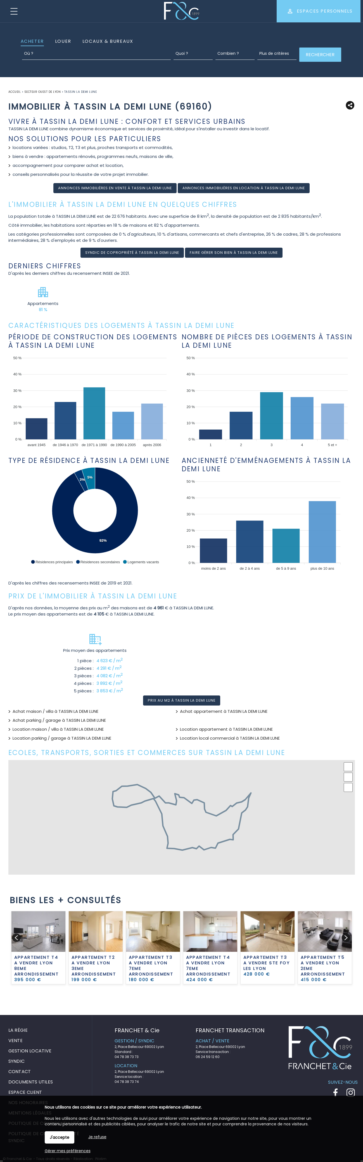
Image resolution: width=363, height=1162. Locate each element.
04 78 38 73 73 (127, 1056)
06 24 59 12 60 (208, 1056)
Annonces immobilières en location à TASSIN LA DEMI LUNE (243, 188)
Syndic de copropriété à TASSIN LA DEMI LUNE (132, 252)
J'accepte (59, 1137)
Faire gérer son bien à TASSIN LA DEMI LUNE (234, 252)
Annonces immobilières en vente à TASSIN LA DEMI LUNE (115, 188)
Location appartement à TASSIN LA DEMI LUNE (226, 729)
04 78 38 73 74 (127, 1081)
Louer (63, 41)
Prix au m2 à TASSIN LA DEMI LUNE (181, 700)
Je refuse (97, 1137)
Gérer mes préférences (68, 1151)
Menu (14, 11)
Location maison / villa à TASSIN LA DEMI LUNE (58, 729)
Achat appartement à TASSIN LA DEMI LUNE (223, 711)
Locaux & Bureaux (107, 41)
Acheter (32, 41)
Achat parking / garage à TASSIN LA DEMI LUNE (59, 720)
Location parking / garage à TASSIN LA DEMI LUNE (62, 738)
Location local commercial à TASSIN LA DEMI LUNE (230, 738)
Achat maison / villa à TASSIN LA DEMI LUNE (55, 711)
